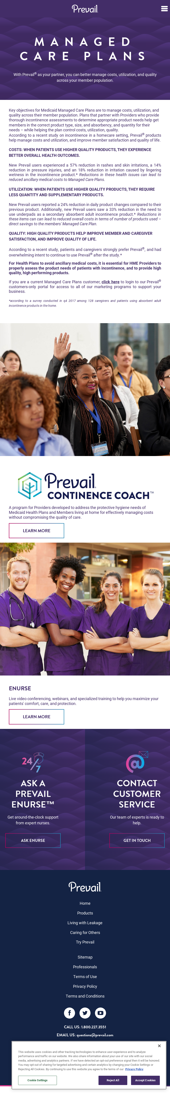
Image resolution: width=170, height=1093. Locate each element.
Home (85, 903)
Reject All (113, 1080)
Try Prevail (85, 942)
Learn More (36, 530)
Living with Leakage (85, 922)
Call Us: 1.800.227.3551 (85, 1027)
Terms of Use (85, 976)
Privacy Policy (85, 986)
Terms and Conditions (85, 996)
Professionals (85, 966)
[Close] (159, 1046)
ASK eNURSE (33, 840)
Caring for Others (85, 932)
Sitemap (85, 957)
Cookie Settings (37, 1080)
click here (110, 281)
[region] (89, 1065)
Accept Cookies (145, 1080)
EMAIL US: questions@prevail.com (85, 1035)
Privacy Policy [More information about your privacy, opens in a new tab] (134, 1069)
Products (85, 913)
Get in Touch (137, 840)
